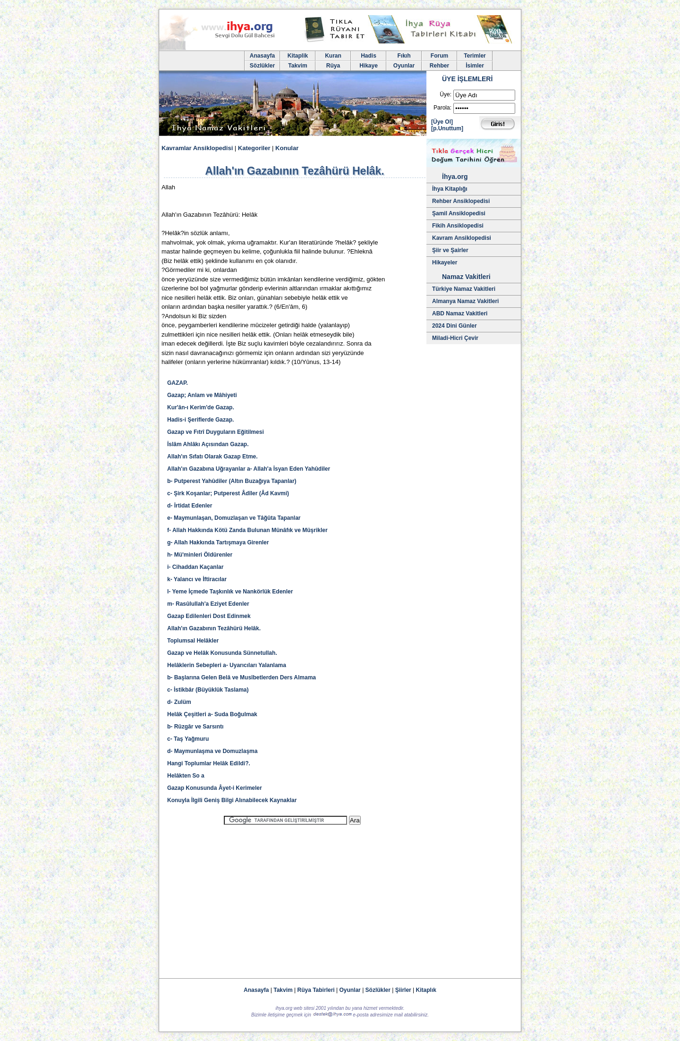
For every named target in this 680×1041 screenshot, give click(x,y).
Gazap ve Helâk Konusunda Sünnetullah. (222, 653)
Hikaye (368, 65)
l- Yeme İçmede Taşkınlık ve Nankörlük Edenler (230, 591)
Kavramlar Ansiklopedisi (197, 148)
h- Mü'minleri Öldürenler (199, 554)
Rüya (333, 65)
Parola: (442, 107)
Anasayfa (262, 55)
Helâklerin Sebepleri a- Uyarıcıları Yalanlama (226, 665)
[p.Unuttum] (447, 128)
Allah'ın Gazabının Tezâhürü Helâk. (214, 628)
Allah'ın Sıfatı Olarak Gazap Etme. (212, 456)
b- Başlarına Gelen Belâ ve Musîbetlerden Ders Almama (241, 677)
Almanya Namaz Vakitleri (465, 301)
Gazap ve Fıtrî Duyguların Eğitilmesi (215, 432)
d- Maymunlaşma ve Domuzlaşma (212, 751)
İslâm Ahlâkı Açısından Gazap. (208, 444)
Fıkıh (403, 55)
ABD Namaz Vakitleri (459, 313)
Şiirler (403, 990)
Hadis (368, 55)
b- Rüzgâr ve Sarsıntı (195, 726)
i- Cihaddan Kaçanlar (195, 567)
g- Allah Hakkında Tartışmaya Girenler (218, 542)
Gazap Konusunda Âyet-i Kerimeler (214, 788)
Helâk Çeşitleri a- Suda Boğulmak (212, 714)
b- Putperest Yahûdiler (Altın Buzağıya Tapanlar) (232, 481)
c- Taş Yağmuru (188, 739)
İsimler (475, 65)
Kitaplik (298, 55)
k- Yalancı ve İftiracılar (197, 579)
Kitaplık (426, 990)
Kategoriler (254, 148)
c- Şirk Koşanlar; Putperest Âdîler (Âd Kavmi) (228, 493)
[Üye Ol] (442, 121)
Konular (286, 148)
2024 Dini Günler (454, 325)
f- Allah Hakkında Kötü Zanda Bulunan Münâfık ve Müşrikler (247, 530)
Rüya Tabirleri (316, 990)
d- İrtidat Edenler (189, 505)
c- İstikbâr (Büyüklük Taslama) (208, 689)
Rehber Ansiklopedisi (461, 201)
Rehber (439, 65)
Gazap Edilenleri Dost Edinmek (209, 616)
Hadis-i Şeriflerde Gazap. (200, 419)
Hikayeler (444, 262)
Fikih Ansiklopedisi (458, 225)
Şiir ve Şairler (450, 250)
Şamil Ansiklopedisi (458, 213)
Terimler (474, 55)
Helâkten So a (185, 775)
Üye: (445, 94)
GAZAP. (177, 383)
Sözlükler (262, 65)
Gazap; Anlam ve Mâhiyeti (202, 395)
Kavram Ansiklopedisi (461, 238)
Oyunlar (404, 65)
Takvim (297, 65)
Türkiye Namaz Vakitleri (463, 289)
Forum (439, 55)
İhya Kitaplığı (450, 189)
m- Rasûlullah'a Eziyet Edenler (208, 604)
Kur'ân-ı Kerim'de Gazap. (200, 407)
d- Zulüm (179, 702)
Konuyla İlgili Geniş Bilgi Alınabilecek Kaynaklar (232, 800)
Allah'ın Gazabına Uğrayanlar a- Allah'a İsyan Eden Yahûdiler (248, 468)
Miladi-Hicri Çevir (455, 338)
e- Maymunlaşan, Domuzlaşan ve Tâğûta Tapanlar (234, 518)
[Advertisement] (292, 897)
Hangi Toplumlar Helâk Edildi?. (208, 763)
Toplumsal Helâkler (193, 640)
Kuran (333, 55)
